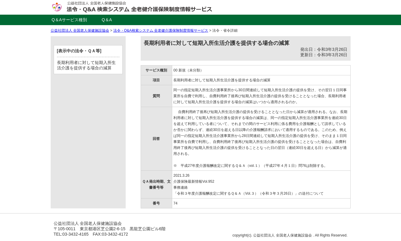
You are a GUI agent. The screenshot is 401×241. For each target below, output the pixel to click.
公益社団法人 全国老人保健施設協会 (80, 30)
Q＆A (107, 19)
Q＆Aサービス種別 (69, 19)
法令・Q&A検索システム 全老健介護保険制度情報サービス (160, 30)
